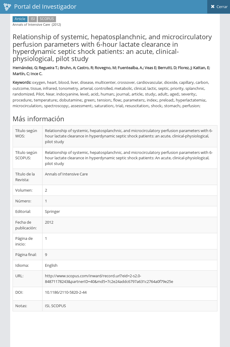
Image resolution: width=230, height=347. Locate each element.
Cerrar (219, 6)
